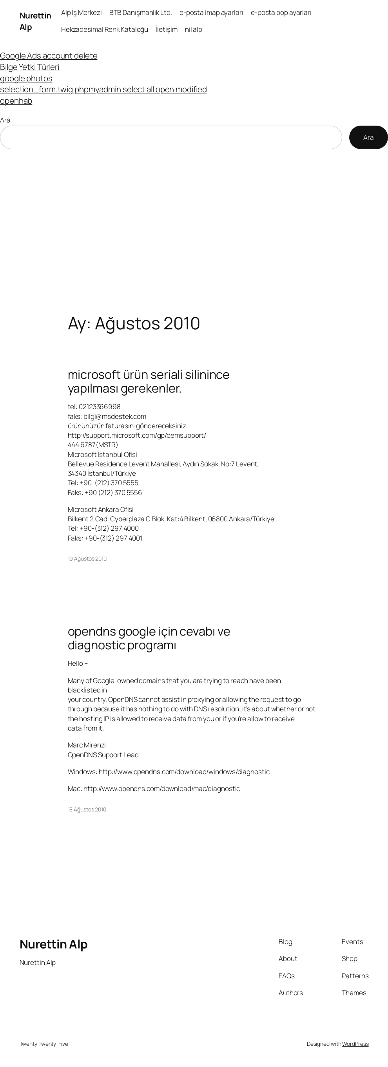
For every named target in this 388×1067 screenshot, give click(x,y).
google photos (26, 78)
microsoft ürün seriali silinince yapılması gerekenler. (149, 381)
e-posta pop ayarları (281, 12)
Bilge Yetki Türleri (29, 66)
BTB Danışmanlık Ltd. (140, 12)
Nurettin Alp (54, 943)
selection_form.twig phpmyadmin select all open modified (103, 89)
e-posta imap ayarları (211, 12)
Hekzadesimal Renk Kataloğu (104, 29)
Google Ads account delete (49, 55)
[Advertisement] (194, 232)
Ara (5, 119)
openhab (16, 100)
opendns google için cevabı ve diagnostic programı (149, 637)
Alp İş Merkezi (81, 12)
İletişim (166, 29)
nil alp (193, 29)
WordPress (355, 1043)
